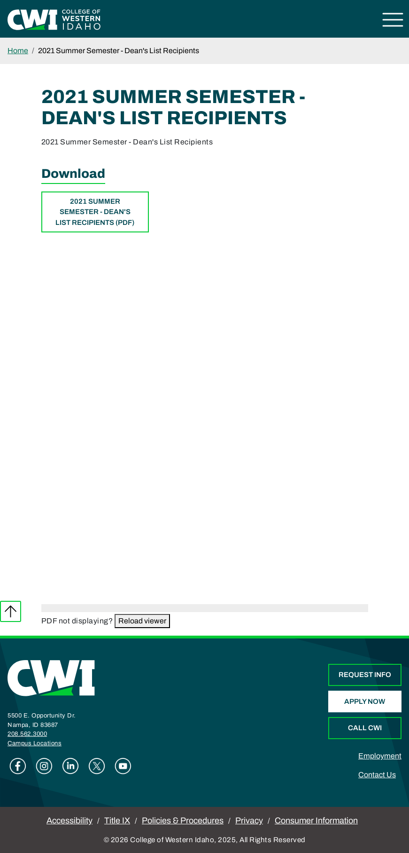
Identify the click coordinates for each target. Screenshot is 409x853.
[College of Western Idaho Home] (54, 19)
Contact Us (377, 775)
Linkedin (70, 766)
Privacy (249, 820)
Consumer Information (316, 820)
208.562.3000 (27, 734)
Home (18, 51)
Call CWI (365, 728)
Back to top (10, 611)
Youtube (123, 766)
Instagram (44, 766)
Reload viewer (142, 621)
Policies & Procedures (183, 820)
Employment (379, 756)
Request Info (365, 674)
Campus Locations (35, 743)
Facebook (18, 766)
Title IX (117, 820)
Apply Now (364, 701)
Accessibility (69, 820)
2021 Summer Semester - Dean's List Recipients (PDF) (94, 212)
